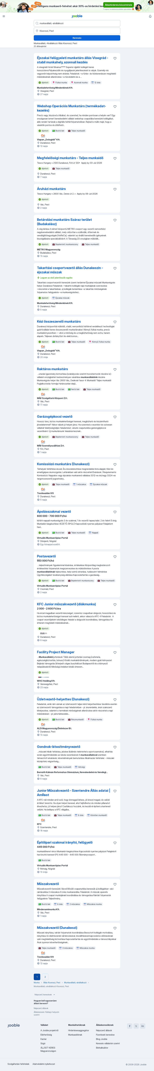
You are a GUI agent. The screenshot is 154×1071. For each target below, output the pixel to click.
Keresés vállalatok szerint (108, 1043)
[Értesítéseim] (150, 16)
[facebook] (129, 1026)
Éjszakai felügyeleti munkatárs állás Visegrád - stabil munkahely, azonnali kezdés (72, 60)
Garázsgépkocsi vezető (54, 416)
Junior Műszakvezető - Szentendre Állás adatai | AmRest (73, 793)
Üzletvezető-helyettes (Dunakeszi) (63, 699)
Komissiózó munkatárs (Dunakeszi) (63, 464)
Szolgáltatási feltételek (18, 1064)
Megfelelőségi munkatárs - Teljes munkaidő (70, 158)
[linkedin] (142, 1026)
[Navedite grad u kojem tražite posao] (77, 31)
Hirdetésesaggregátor (78, 1030)
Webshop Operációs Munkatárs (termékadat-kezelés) (71, 108)
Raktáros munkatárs (52, 369)
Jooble (143, 1064)
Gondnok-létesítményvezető (58, 747)
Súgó (43, 1043)
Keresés (77, 38)
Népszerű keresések (45, 994)
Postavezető (46, 556)
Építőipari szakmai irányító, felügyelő (65, 842)
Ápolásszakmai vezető (54, 512)
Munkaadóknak (75, 1034)
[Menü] (3, 16)
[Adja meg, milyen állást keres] (77, 23)
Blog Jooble (101, 1039)
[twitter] (136, 1026)
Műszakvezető (48, 884)
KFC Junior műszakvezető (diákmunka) (66, 604)
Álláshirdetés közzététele (118, 5)
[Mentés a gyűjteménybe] (115, 58)
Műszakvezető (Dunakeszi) (57, 928)
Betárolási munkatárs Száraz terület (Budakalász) (64, 222)
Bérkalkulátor (102, 1047)
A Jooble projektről (49, 1030)
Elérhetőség (46, 1034)
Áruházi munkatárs (51, 189)
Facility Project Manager (55, 652)
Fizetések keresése (105, 1034)
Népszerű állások (41, 1008)
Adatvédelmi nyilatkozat (44, 1064)
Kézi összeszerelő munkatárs (59, 321)
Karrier (44, 1039)
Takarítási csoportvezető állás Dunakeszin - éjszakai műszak (70, 270)
